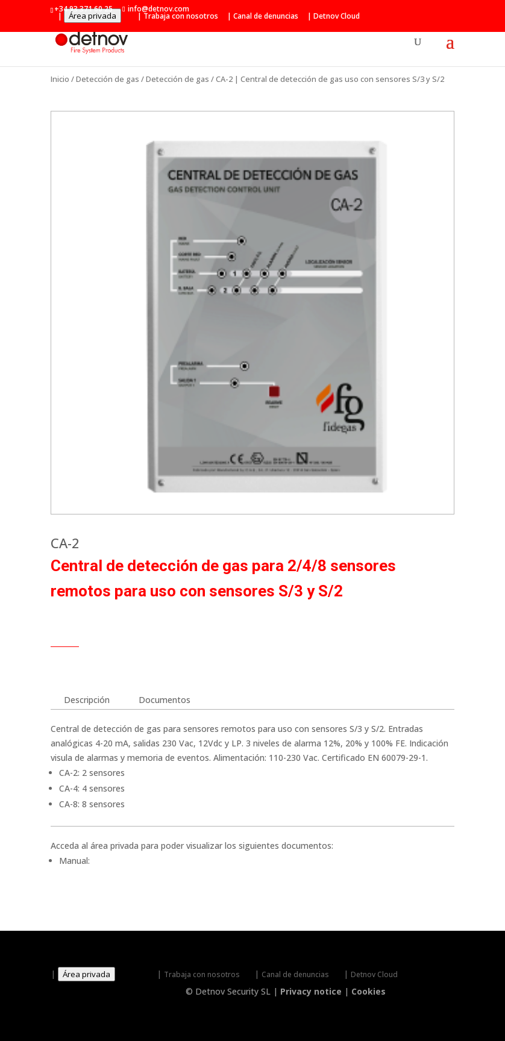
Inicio (60, 78)
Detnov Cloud (336, 16)
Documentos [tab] (164, 699)
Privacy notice (311, 991)
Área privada (92, 15)
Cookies (368, 991)
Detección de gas (107, 78)
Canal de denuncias (265, 16)
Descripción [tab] (87, 699)
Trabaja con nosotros (180, 16)
